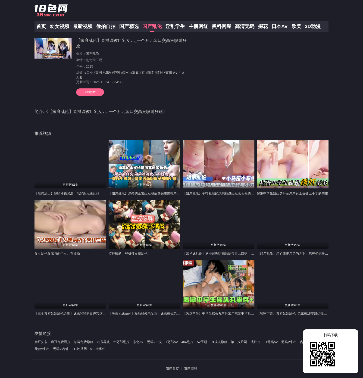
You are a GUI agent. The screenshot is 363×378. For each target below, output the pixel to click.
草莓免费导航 (83, 342)
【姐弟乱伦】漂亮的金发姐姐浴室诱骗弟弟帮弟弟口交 (147, 193)
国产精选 (129, 26)
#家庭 (134, 73)
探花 (263, 26)
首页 (41, 26)
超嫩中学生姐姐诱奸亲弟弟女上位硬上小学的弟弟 (292, 193)
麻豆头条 (40, 342)
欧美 (296, 26)
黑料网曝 (221, 26)
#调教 (107, 73)
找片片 (255, 342)
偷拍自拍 (106, 26)
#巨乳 (116, 73)
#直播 (168, 73)
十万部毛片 (121, 342)
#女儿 (177, 73)
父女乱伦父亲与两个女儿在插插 (57, 253)
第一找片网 (239, 342)
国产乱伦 (152, 26)
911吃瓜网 (79, 349)
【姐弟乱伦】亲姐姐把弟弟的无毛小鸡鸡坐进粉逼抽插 (296, 253)
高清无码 (244, 26)
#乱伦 (125, 73)
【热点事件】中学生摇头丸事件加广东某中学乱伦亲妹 (221, 313)
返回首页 (172, 369)
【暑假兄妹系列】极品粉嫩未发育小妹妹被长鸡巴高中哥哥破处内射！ (159, 313)
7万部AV (172, 342)
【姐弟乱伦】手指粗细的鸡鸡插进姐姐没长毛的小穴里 (221, 193)
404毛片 (187, 342)
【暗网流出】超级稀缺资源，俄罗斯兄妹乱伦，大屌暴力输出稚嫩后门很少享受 (91, 193)
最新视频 (82, 26)
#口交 (88, 73)
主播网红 (198, 26)
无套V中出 (42, 349)
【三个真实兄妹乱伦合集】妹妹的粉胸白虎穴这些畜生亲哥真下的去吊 (84, 313)
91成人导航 (219, 342)
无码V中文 (154, 342)
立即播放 (90, 92)
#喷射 (159, 73)
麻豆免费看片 (60, 342)
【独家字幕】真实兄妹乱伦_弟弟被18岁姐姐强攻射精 (295, 313)
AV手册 (202, 342)
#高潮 (98, 73)
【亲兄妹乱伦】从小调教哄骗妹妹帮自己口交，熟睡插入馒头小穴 (230, 253)
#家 (142, 73)
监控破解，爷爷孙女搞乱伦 (128, 253)
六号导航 (103, 342)
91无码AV (271, 342)
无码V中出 (288, 342)
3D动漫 (313, 26)
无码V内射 (60, 349)
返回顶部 (190, 369)
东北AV (138, 342)
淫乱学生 (175, 26)
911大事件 (97, 349)
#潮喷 (150, 73)
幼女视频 (59, 26)
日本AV (280, 26)
